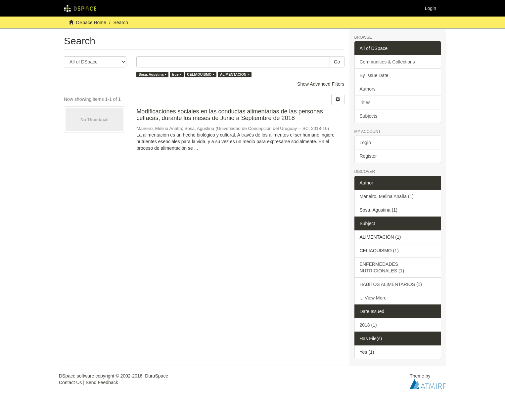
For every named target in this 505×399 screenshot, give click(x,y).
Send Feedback (102, 382)
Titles (365, 102)
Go (337, 61)
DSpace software (76, 376)
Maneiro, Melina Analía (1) (387, 196)
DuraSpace (156, 376)
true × (177, 74)
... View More (373, 297)
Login (365, 142)
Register (368, 156)
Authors (368, 89)
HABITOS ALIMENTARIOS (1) (391, 284)
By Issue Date (374, 75)
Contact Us (70, 382)
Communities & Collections (387, 61)
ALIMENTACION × (235, 74)
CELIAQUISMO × (200, 74)
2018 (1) (368, 325)
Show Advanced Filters (320, 84)
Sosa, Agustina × (153, 74)
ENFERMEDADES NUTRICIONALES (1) (382, 267)
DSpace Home (91, 22)
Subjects (369, 116)
